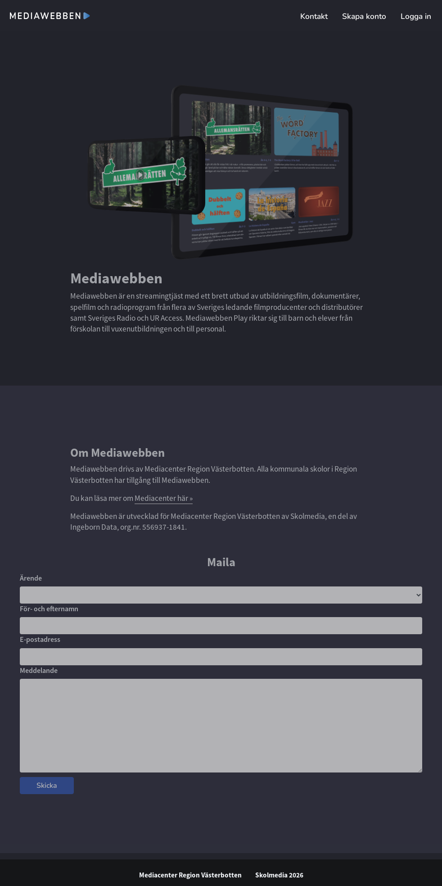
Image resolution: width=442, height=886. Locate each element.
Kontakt (314, 16)
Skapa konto (364, 16)
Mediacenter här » (164, 498)
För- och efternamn (49, 608)
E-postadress (40, 639)
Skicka (46, 786)
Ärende (31, 577)
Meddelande (39, 670)
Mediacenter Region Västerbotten (190, 875)
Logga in (416, 16)
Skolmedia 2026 (279, 875)
